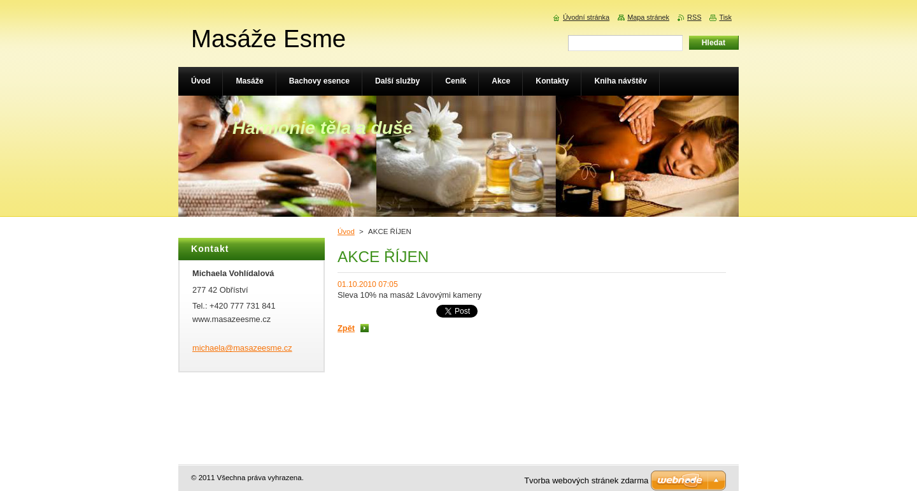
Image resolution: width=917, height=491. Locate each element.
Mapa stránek (648, 17)
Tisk (725, 17)
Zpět (346, 328)
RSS (694, 17)
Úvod (346, 231)
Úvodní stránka (586, 17)
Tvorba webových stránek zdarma (586, 480)
